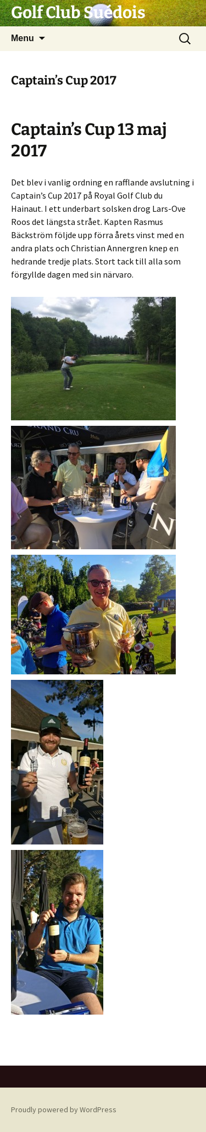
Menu (22, 38)
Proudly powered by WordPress (63, 1109)
